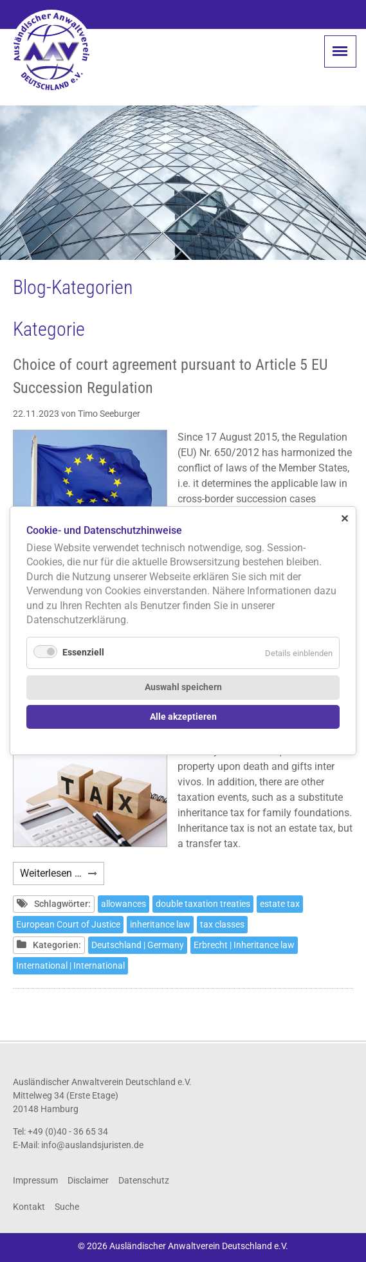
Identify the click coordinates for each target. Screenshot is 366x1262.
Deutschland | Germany (137, 945)
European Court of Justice (68, 924)
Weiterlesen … (62, 875)
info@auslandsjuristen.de (92, 1145)
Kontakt (29, 1207)
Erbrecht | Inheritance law (244, 945)
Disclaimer (88, 1180)
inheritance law (160, 924)
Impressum (35, 1180)
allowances (123, 904)
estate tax (280, 904)
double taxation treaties (203, 904)
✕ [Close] (344, 519)
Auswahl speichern (183, 687)
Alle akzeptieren (183, 716)
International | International (70, 965)
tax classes (222, 924)
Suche (67, 1207)
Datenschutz (143, 1180)
